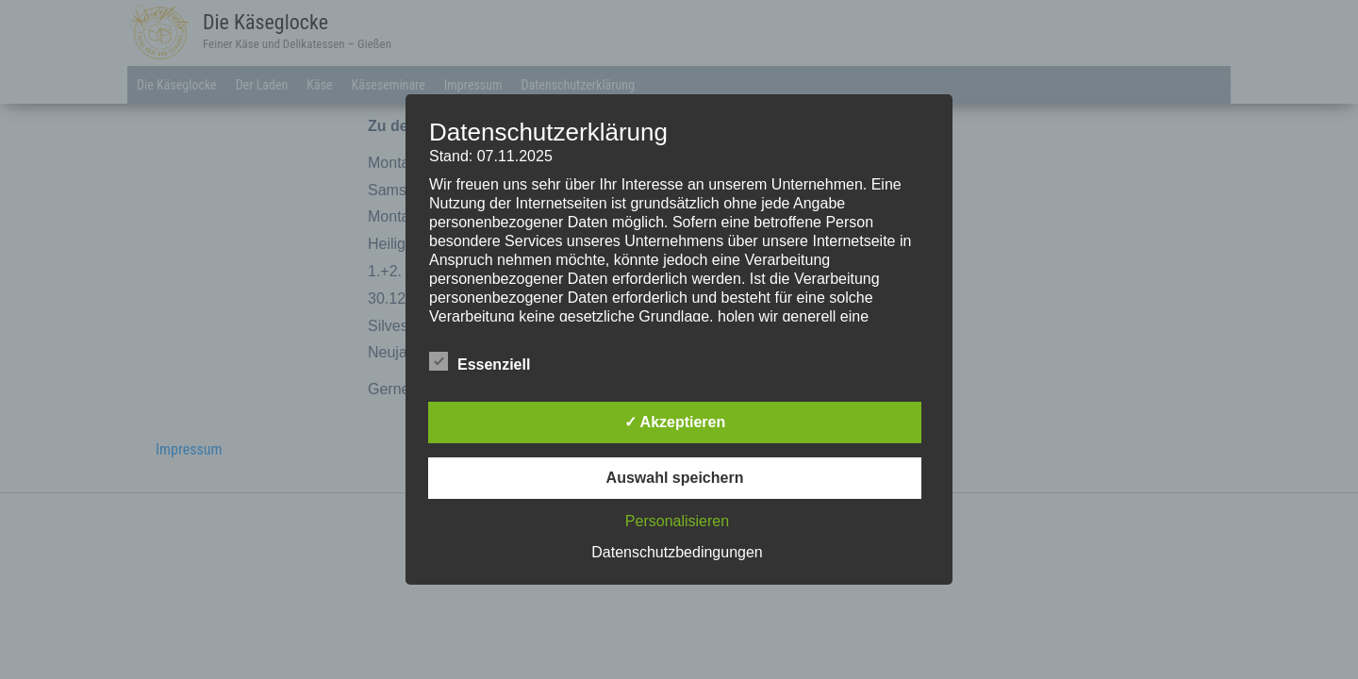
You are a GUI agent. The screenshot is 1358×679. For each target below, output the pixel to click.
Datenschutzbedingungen (676, 552)
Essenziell (479, 362)
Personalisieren (677, 521)
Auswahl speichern (675, 478)
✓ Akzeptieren (675, 422)
